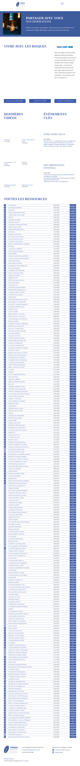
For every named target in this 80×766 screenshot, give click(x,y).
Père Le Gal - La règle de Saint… (16, 328)
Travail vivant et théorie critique (16, 452)
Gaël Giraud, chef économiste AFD (17, 389)
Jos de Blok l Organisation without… (17, 548)
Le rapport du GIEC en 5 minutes (16, 292)
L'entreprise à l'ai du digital (15, 502)
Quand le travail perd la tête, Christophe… (19, 481)
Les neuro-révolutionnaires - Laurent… (18, 461)
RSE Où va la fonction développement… (18, 703)
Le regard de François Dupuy (15, 241)
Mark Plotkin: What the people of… (17, 425)
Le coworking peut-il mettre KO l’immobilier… (19, 717)
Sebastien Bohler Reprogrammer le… (17, 290)
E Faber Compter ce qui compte (16, 215)
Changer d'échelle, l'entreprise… (16, 551)
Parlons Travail (12, 662)
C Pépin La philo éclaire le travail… (17, 212)
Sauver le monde (12, 626)
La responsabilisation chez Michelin (17, 647)
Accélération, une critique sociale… (17, 543)
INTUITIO (24, 162)
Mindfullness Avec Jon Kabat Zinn (16, 427)
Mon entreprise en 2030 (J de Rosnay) (18, 696)
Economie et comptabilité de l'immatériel (18, 568)
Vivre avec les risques (13, 282)
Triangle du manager (13, 488)
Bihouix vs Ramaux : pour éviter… (16, 314)
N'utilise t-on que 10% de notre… (16, 326)
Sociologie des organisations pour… (17, 681)
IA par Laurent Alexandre (14, 468)
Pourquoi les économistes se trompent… (18, 348)
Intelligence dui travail (14, 517)
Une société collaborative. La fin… (16, 584)
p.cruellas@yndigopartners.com (31, 750)
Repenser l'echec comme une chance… (18, 352)
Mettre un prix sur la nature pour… (17, 316)
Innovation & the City (13, 679)
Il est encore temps (13, 377)
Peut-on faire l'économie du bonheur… (18, 490)
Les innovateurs (12, 536)
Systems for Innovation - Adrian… (16, 473)
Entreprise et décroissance (15, 234)
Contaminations (12, 406)
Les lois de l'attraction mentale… (16, 396)
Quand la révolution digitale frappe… (17, 722)
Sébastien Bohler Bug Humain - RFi (17, 340)
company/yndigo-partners (62, 750)
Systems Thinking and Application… (17, 365)
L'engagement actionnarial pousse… (17, 676)
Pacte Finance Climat (13, 350)
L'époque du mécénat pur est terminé (18, 693)
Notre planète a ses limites (15, 263)
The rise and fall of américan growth (17, 623)
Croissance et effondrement (15, 343)
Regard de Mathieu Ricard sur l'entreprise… (19, 244)
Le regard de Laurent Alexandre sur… (17, 645)
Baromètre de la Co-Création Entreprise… (18, 684)
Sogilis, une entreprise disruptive (16, 381)
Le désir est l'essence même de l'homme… (19, 258)
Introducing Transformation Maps (16, 442)
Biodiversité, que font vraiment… (16, 691)
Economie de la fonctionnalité (16, 633)
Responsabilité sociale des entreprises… (18, 698)
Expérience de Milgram (14, 379)
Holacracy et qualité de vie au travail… (18, 444)
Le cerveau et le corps (13, 437)
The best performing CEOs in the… (17, 659)
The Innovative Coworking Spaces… (17, 672)
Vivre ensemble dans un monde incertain (18, 522)
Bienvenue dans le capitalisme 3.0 (17, 555)
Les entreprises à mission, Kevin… (16, 449)
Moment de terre (12, 309)
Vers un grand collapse (14, 333)
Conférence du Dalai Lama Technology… (18, 391)
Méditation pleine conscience (15, 408)
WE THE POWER (12, 253)
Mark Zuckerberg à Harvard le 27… (17, 464)
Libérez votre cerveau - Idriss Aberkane (18, 650)
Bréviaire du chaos (13, 541)
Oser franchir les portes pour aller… (17, 331)
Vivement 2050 (12, 577)
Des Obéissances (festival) (14, 207)
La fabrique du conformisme (15, 510)
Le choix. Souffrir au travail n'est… (16, 616)
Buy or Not (11, 384)
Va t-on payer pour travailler (15, 514)
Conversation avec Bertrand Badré (17, 287)
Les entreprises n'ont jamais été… (16, 727)
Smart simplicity (12, 570)
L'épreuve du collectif (13, 505)
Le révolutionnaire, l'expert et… (16, 560)
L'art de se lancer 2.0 (13, 500)
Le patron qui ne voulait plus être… (17, 485)
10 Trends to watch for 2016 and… (17, 705)
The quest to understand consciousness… (18, 447)
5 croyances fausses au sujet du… (16, 362)
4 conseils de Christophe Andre (16, 345)
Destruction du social (27, 185)
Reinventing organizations (14, 688)
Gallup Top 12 (11, 432)
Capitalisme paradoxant (10, 185)
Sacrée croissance (12, 628)
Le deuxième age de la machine (16, 531)
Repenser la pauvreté (13, 529)
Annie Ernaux (11, 232)
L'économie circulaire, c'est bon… (16, 710)
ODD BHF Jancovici (13, 278)
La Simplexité (11, 643)
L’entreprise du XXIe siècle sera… (16, 307)
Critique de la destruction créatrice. (17, 493)
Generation (11, 246)
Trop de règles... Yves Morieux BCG (17, 302)
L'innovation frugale (13, 594)
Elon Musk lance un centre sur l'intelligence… (19, 720)
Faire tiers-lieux (54, 134)
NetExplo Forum (12, 478)
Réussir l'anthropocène (14, 268)
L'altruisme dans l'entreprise (15, 294)
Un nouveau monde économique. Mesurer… (19, 587)
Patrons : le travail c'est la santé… (16, 367)
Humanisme (7, 140)
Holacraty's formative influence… (16, 638)
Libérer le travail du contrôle (15, 410)
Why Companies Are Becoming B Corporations (20, 667)
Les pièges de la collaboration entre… (17, 708)
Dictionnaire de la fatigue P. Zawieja (17, 655)
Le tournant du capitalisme (15, 249)
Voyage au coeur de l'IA (14, 423)
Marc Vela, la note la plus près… (16, 236)
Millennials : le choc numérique (16, 635)
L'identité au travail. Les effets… (16, 565)
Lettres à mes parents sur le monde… (17, 495)
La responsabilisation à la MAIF (16, 640)
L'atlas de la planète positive (15, 507)
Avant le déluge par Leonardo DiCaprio (18, 657)
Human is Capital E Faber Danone (16, 374)
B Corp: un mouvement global (16, 701)
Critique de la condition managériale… (18, 652)
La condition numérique (14, 601)
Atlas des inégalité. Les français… (16, 572)
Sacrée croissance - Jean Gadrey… (16, 730)
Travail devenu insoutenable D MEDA (17, 224)
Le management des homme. (15, 611)
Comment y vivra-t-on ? (14, 435)
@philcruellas (59, 752)
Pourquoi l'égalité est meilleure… (16, 534)
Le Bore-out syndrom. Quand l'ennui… (18, 553)
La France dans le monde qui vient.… (17, 589)
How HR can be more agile (15, 418)
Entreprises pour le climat (14, 227)
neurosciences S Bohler (14, 275)
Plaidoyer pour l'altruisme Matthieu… (17, 456)
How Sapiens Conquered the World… (17, 664)
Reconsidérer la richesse (14, 524)
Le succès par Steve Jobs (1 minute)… (17, 430)
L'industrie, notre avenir (14, 597)
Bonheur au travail (13, 439)
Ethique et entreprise (13, 582)
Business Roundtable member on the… (18, 299)
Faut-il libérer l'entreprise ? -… (16, 734)
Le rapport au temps (13, 669)
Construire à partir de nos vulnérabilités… (18, 256)
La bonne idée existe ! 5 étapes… (16, 497)
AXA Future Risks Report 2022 (16, 229)
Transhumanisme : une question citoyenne (19, 454)
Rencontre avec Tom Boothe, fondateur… (18, 459)
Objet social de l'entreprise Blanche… (17, 355)
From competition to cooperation (16, 401)
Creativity (10, 413)
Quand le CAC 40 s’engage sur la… (16, 686)
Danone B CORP (12, 420)
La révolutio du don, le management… (18, 563)
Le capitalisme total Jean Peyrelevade (17, 360)
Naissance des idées (13, 321)
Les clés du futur (12, 558)
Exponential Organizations (15, 526)
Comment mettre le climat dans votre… (18, 725)
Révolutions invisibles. (14, 599)
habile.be (26, 761)
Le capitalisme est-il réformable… (16, 270)
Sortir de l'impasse (13, 519)
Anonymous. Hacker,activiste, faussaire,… (18, 613)
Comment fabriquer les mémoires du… (18, 319)
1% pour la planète (13, 311)
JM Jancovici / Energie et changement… (18, 304)
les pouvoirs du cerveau (14, 336)
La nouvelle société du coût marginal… (18, 575)
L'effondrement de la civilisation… (16, 604)
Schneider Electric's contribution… (17, 357)
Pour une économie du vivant (15, 239)
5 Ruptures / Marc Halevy (14, 398)
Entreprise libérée (12, 471)
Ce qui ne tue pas (12, 285)
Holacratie (11, 372)
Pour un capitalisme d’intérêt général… (18, 546)
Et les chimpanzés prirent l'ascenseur (17, 512)
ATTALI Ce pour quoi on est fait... (16, 280)
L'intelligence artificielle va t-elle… (17, 386)
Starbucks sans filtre (13, 403)
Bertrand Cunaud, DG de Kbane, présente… (19, 737)
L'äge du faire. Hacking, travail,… (16, 618)
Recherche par (14, 101)
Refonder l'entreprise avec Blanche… (17, 674)
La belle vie (11, 369)
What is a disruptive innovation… (16, 715)
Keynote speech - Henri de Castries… (17, 732)
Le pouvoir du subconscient (15, 630)
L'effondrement (12, 297)
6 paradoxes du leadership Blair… (16, 415)
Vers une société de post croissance (17, 592)
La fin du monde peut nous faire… (16, 338)
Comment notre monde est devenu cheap (19, 394)
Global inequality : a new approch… (17, 621)
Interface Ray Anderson (14, 261)
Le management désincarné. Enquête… (18, 606)
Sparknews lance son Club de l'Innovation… (19, 713)
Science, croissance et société (15, 273)
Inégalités (10, 609)
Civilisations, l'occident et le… (15, 580)
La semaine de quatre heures (15, 539)
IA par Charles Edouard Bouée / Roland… (18, 466)
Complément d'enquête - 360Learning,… (18, 323)
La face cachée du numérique (15, 251)
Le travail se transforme (14, 476)
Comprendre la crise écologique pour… (18, 265)
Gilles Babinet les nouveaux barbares (17, 483)
